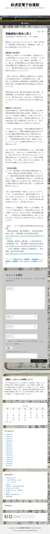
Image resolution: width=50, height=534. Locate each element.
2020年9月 (9, 461)
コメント (9, 288)
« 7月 (6, 422)
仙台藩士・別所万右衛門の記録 (15, 486)
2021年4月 (9, 449)
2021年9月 (9, 440)
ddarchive (19, 36)
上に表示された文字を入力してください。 (17, 352)
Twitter (10, 516)
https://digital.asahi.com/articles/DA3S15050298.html (24, 254)
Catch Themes (32, 530)
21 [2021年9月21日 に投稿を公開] (13, 417)
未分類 (8, 492)
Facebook (6, 516)
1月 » (10, 422)
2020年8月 (9, 463)
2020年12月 (9, 455)
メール (9, 326)
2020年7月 (9, 465)
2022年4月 (9, 434)
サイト (9, 336)
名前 (8, 316)
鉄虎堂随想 (35, 259)
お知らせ (8, 484)
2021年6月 (9, 445)
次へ (44, 31)
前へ (38, 31)
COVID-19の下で (11, 478)
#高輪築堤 (15, 261)
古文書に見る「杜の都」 (13, 488)
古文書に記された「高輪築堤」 (22, 259)
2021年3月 (9, 451)
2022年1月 (9, 438)
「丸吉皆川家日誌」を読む (13, 480)
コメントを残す (33, 36)
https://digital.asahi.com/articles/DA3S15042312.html (24, 246)
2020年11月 (9, 457)
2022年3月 (9, 436)
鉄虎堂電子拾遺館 (25, 5)
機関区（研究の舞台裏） (13, 494)
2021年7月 (9, 443)
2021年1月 (9, 453)
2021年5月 (9, 447)
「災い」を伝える (11, 482)
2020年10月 (9, 459)
